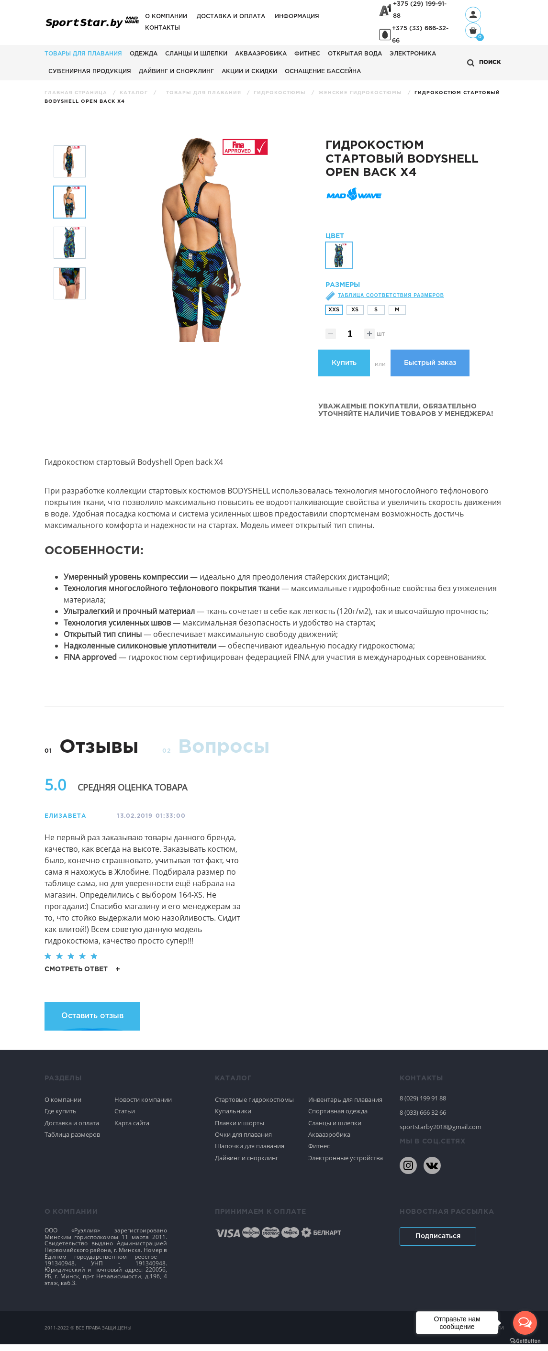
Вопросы (223, 754)
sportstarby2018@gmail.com (440, 1133)
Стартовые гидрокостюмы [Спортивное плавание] (254, 1106)
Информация (297, 16)
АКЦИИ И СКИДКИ (249, 71)
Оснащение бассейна (323, 71)
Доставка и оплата (231, 16)
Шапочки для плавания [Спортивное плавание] (249, 1152)
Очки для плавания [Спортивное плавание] (243, 1141)
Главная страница (77, 93)
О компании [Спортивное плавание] (63, 1106)
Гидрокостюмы (281, 93)
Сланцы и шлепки (196, 53)
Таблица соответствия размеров (391, 302)
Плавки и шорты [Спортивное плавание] (239, 1129)
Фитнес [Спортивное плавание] (319, 1152)
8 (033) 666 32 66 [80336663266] (423, 1119)
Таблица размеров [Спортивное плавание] (72, 1141)
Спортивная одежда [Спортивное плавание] (338, 1117)
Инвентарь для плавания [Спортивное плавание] (345, 1106)
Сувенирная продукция (89, 71)
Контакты (162, 28)
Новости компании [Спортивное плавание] (143, 1106)
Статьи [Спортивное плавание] (124, 1117)
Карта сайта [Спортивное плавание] (131, 1129)
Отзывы (98, 754)
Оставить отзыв (92, 1022)
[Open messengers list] (525, 1323)
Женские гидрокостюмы (361, 93)
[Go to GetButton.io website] (525, 1341)
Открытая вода (355, 53)
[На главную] (92, 27)
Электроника (413, 53)
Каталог (135, 93)
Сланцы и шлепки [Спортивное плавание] (334, 1129)
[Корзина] (473, 31)
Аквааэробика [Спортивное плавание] (329, 1141)
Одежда (143, 53)
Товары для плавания (83, 53)
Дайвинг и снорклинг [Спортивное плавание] (247, 1164)
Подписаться (437, 1243)
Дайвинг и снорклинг (176, 71)
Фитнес (307, 53)
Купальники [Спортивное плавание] (233, 1117)
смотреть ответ (82, 975)
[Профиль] (473, 14)
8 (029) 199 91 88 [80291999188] (423, 1104)
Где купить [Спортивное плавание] (61, 1117)
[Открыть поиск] (484, 63)
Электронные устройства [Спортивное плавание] (345, 1164)
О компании (166, 16)
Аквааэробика (261, 53)
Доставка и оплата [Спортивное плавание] (72, 1129)
